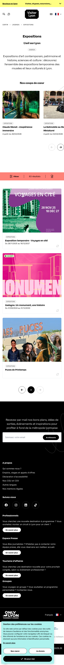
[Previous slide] (51, 147)
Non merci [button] (15, 651)
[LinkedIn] (25, 505)
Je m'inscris (51, 437)
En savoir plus (12, 530)
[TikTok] (35, 505)
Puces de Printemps (15, 369)
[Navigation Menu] (4, 14)
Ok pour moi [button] (28, 659)
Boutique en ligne (10, 4)
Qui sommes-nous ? (12, 468)
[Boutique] (51, 14)
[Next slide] (60, 147)
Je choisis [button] (40, 651)
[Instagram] (16, 505)
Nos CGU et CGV (11, 480)
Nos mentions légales (13, 488)
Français (53, 615)
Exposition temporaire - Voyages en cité (26, 240)
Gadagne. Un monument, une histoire (25, 305)
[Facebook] (6, 505)
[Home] (32, 14)
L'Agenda (15, 25)
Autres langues (10, 484)
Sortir (5, 25)
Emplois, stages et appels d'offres (19, 472)
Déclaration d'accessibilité (15, 476)
